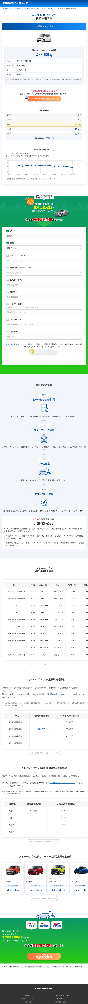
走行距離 (20, 268)
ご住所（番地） (44, 305)
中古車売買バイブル (61, 1002)
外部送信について (26, 998)
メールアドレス (16, 319)
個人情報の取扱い (12, 344)
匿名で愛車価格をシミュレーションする (44, 753)
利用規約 (60, 998)
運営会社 (27, 995)
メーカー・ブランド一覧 (31, 8)
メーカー (13, 231)
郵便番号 (13, 292)
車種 (12, 243)
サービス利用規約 (26, 344)
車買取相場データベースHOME (11, 8)
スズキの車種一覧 (47, 8)
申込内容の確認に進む (44, 352)
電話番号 (13, 332)
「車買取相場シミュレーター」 (58, 694)
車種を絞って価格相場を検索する (44, 898)
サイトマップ (27, 1002)
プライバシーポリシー (60, 995)
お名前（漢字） (16, 280)
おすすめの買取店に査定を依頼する (44, 99)
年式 (19, 255)
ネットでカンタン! (44, 956)
